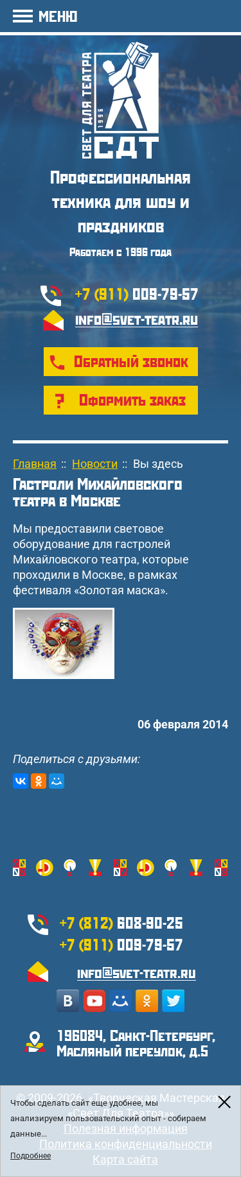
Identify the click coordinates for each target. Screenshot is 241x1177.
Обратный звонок (131, 360)
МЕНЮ (58, 16)
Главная (35, 463)
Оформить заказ (132, 399)
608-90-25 (121, 922)
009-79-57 (137, 293)
